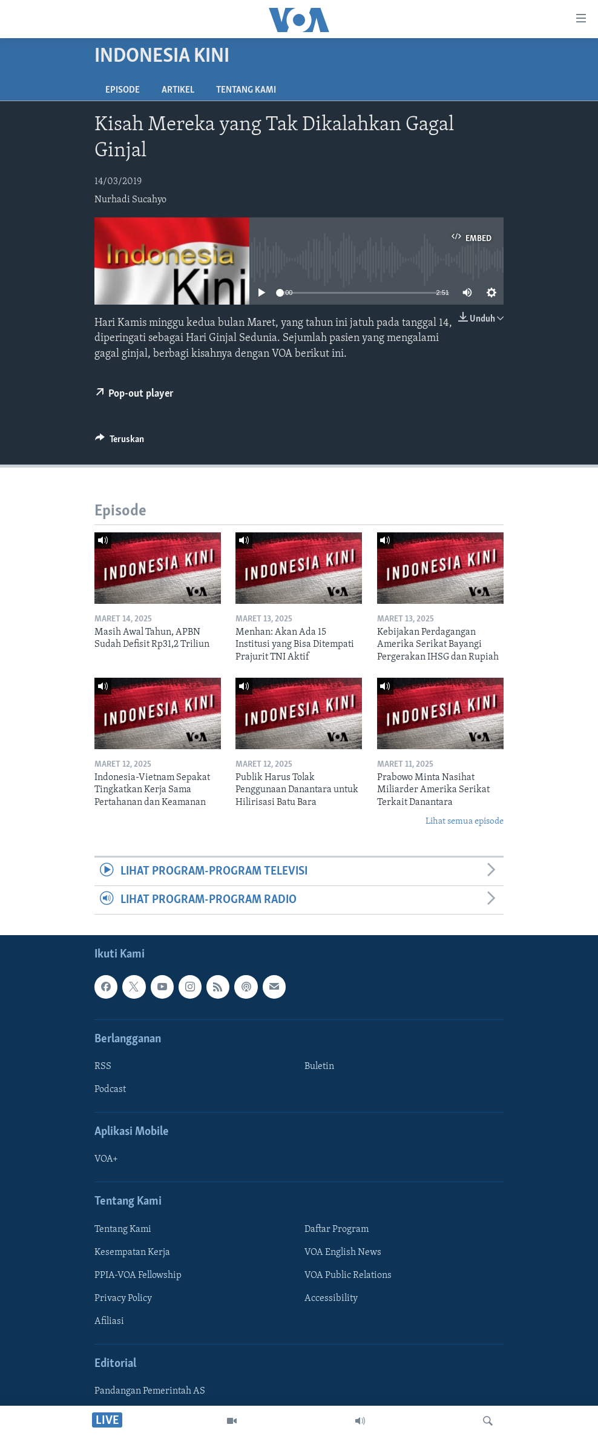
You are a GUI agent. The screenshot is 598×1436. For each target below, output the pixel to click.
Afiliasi (109, 1321)
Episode (122, 90)
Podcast (110, 1089)
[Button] (119, 442)
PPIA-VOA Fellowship (138, 1275)
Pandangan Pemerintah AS (149, 1392)
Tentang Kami (246, 90)
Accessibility (331, 1298)
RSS (102, 1066)
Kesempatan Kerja (132, 1252)
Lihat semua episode (465, 821)
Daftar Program (336, 1229)
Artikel (178, 90)
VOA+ (106, 1160)
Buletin (319, 1066)
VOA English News (342, 1252)
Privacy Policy (123, 1298)
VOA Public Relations (348, 1275)
